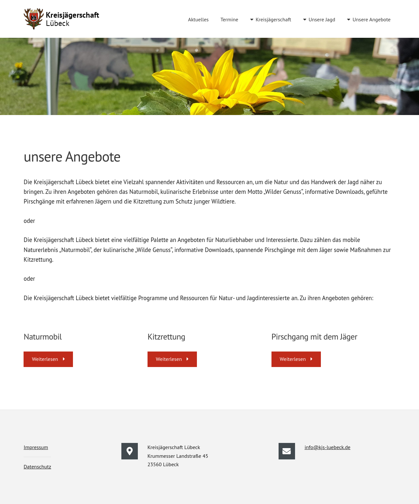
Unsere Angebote (372, 19)
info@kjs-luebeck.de (327, 447)
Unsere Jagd (322, 19)
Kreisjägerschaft (273, 19)
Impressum (36, 447)
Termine (229, 19)
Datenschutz (37, 466)
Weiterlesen (45, 359)
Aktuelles (198, 19)
